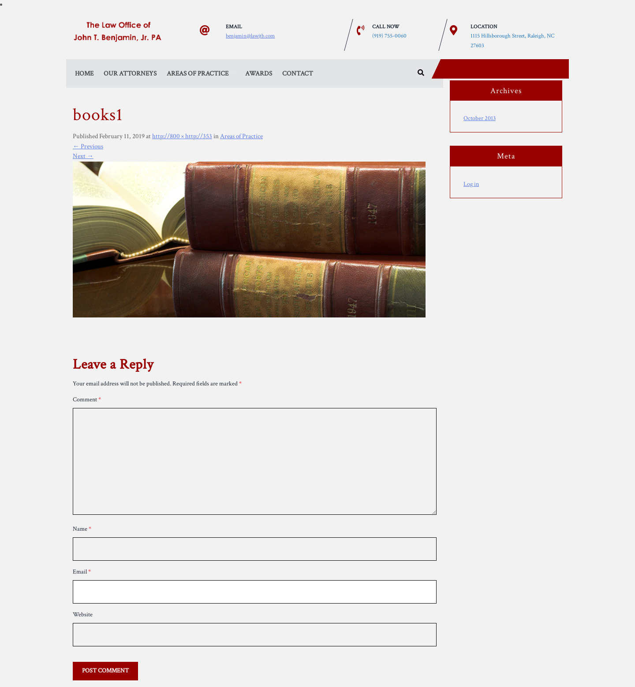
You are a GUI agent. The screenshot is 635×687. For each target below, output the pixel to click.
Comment (87, 400)
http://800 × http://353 (182, 136)
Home (84, 73)
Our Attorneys (130, 73)
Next (83, 156)
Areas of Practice (197, 73)
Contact (297, 73)
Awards (258, 73)
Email (82, 572)
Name (82, 529)
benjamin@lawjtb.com (250, 35)
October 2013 (479, 118)
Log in (471, 184)
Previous (88, 146)
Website (83, 615)
